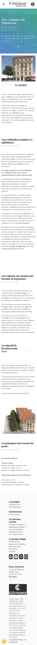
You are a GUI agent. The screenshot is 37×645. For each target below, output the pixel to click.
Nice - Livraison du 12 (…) (16, 534)
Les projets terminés (15, 507)
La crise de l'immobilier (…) (16, 529)
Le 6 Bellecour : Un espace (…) (17, 524)
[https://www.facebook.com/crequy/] (21, 556)
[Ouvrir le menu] (32, 4)
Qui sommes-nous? (14, 541)
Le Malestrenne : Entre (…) (16, 532)
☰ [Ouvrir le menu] (4, 4)
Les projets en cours (15, 504)
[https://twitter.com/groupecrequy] (16, 556)
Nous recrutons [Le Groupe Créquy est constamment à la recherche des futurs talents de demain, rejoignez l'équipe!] (13, 549)
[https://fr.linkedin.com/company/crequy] (11, 556)
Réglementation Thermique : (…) (18, 527)
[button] (4, 641)
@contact (13, 577)
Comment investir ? (14, 514)
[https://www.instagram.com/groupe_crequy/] (26, 556)
